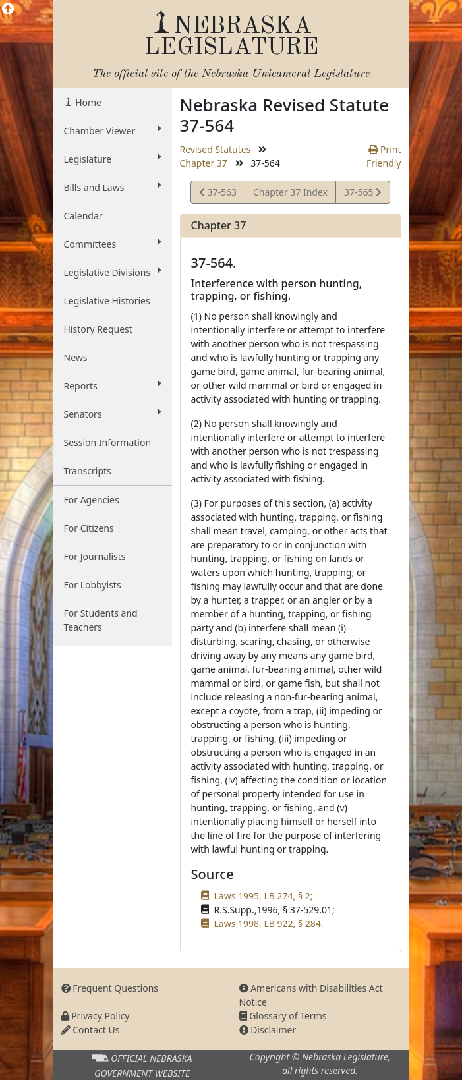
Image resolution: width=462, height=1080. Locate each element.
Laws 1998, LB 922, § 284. (269, 923)
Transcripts (87, 471)
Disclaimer (268, 1029)
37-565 (362, 194)
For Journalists (95, 556)
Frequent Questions (110, 988)
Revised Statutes (215, 149)
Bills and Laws (112, 187)
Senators (112, 413)
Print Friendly (383, 156)
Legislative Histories (107, 301)
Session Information (108, 442)
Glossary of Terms (283, 1015)
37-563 (218, 194)
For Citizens (89, 528)
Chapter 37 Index (290, 192)
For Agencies (91, 500)
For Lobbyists (92, 585)
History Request (98, 329)
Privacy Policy (95, 1015)
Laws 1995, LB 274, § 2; (263, 896)
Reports (112, 385)
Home (87, 102)
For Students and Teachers (101, 620)
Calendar (83, 216)
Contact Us (90, 1029)
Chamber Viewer (112, 130)
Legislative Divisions (112, 272)
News (76, 357)
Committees (112, 243)
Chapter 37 (203, 163)
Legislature (112, 158)
